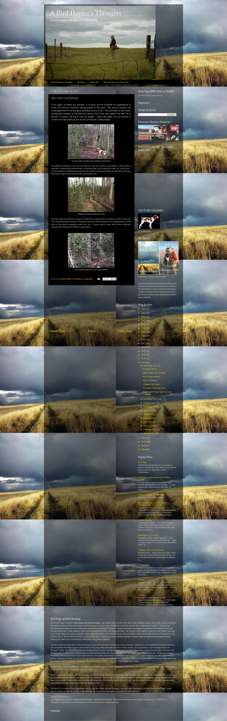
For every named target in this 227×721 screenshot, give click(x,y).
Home (91, 331)
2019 (143, 336)
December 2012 (150, 366)
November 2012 (150, 399)
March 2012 (148, 426)
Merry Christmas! (150, 380)
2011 (143, 438)
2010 (143, 442)
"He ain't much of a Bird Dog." (116, 82)
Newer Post (58, 331)
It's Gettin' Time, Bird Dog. (154, 388)
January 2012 (149, 433)
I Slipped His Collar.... (152, 384)
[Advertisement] (91, 307)
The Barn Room (150, 369)
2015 (143, 351)
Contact (141, 595)
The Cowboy (143, 565)
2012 (143, 362)
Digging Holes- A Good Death (151, 550)
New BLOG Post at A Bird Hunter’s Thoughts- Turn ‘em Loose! (153, 504)
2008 (143, 449)
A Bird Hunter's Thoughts (85, 13)
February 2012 (150, 429)
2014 (143, 355)
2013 (143, 358)
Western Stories (145, 520)
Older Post (125, 331)
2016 (143, 347)
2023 (143, 320)
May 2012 (148, 418)
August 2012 (149, 410)
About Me (94, 82)
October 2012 (149, 403)
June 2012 (148, 414)
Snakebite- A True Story (148, 535)
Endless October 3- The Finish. (151, 495)
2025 (143, 313)
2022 (143, 324)
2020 (143, 332)
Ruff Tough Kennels (151, 377)
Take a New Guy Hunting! (154, 373)
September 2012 (151, 407)
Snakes (141, 580)
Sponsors (81, 82)
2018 (143, 339)
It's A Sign (142, 462)
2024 (143, 317)
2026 (143, 309)
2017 (143, 343)
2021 (143, 328)
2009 (143, 446)
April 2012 (148, 422)
